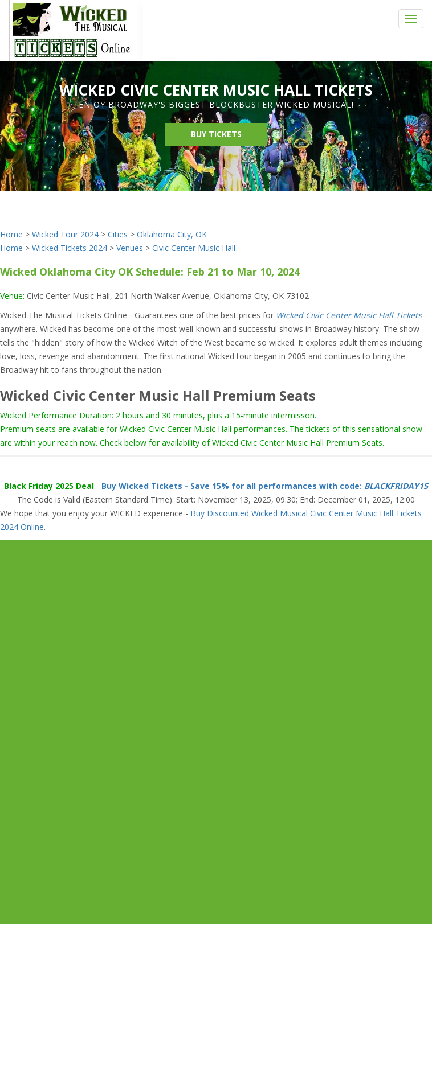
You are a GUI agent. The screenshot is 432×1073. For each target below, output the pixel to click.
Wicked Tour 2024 (65, 234)
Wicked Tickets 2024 (69, 247)
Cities (118, 234)
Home (11, 234)
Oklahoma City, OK (172, 234)
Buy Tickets (216, 134)
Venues (129, 247)
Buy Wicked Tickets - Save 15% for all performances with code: (264, 485)
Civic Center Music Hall (193, 247)
